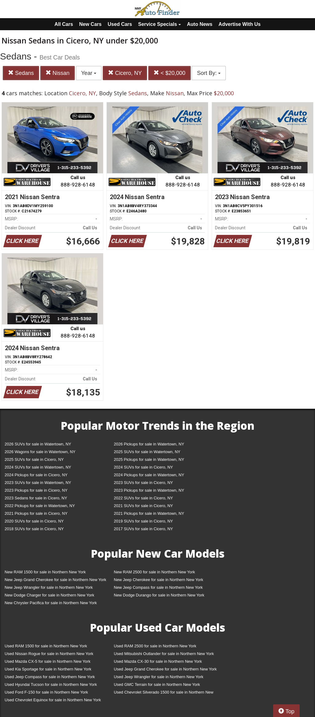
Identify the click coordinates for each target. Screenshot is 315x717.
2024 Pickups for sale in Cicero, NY (36, 475)
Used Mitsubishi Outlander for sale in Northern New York (164, 653)
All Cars (63, 24)
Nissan (58, 73)
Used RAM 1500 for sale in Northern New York (46, 646)
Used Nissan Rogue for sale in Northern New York (49, 653)
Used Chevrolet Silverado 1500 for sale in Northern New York (163, 693)
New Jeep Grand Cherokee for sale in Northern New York (55, 579)
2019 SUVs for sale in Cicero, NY (143, 521)
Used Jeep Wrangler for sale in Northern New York (158, 676)
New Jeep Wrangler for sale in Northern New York (49, 587)
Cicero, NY (125, 73)
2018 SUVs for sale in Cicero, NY (34, 528)
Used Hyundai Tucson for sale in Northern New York (51, 684)
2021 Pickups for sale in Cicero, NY (36, 513)
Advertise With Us (239, 24)
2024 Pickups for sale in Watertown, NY (149, 475)
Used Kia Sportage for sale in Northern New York (48, 669)
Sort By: (209, 73)
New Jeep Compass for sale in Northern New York (158, 587)
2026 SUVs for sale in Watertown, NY (38, 444)
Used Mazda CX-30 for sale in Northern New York (158, 661)
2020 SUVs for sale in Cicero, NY (34, 521)
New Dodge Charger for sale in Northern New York (49, 595)
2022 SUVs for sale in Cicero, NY (143, 498)
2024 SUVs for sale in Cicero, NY (143, 467)
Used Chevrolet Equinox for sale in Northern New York (53, 700)
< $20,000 (169, 73)
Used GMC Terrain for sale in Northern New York (157, 684)
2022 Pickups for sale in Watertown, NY (40, 505)
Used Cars (120, 24)
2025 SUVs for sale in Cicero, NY (34, 459)
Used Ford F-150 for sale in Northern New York (46, 692)
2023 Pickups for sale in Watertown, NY (149, 490)
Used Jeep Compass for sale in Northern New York (50, 676)
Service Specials (159, 24)
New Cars (90, 24)
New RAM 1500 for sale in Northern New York (45, 572)
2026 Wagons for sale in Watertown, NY (40, 451)
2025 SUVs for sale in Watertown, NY (147, 451)
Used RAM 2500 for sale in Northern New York (155, 646)
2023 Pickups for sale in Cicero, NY (36, 490)
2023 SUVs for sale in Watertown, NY (38, 482)
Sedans (21, 73)
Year (88, 73)
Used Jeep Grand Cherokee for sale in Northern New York (165, 669)
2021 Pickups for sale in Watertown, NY (149, 513)
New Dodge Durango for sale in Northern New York (159, 595)
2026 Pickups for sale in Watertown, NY (149, 444)
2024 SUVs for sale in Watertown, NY (38, 467)
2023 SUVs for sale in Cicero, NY (143, 482)
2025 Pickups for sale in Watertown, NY (149, 459)
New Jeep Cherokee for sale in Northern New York (158, 579)
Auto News (200, 24)
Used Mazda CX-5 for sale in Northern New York (47, 661)
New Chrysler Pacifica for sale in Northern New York (51, 602)
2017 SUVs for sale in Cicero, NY (143, 528)
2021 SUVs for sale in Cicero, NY (143, 505)
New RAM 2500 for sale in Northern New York (154, 572)
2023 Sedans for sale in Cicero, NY (36, 498)
